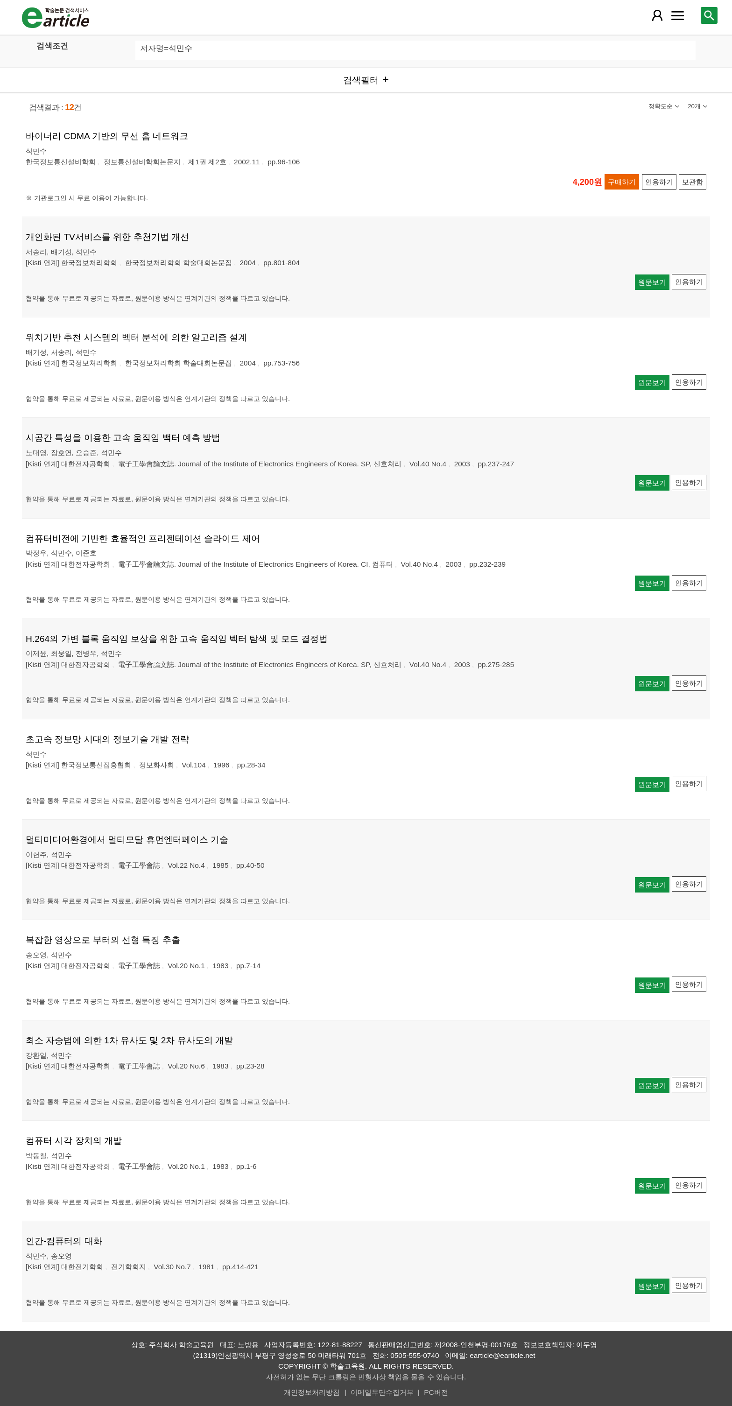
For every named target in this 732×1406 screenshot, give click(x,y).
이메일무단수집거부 (382, 1392)
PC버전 (436, 1392)
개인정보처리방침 (312, 1392)
